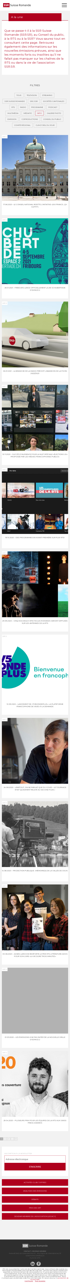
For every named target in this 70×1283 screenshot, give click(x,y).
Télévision (32, 95)
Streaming (47, 95)
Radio (23, 107)
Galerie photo (54, 113)
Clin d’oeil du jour (45, 125)
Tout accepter (40, 1281)
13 (16, 1139)
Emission (12, 119)
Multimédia (13, 113)
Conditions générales (35, 1256)
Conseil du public (52, 119)
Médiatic (28, 113)
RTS (13, 107)
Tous (18, 95)
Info (39, 113)
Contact (27, 1251)
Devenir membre (39, 1251)
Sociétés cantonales (53, 101)
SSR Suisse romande (15, 101)
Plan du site (35, 1258)
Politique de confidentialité (49, 1253)
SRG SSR (34, 101)
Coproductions (30, 119)
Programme (37, 107)
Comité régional (22, 125)
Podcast (52, 107)
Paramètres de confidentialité (22, 1253)
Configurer (29, 1281)
